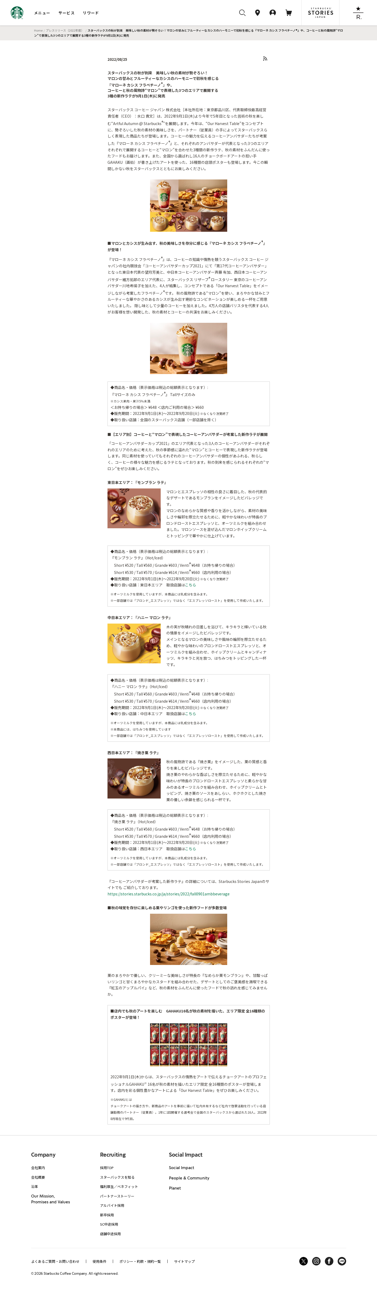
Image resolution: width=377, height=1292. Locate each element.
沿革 (34, 1186)
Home (38, 30)
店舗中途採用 (110, 1233)
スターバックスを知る (117, 1177)
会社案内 (38, 1167)
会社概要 (38, 1177)
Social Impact (181, 1168)
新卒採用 (107, 1214)
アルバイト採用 (112, 1205)
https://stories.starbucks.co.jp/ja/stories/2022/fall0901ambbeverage (168, 893)
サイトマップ (184, 1261)
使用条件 (99, 1261)
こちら (190, 584)
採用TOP (107, 1167)
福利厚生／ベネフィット (119, 1186)
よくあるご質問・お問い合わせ (55, 1261)
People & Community (189, 1178)
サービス (67, 12)
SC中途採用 (109, 1224)
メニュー (42, 12)
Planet (175, 1188)
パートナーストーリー (117, 1196)
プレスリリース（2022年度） (65, 30)
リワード (91, 12)
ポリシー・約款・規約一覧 (140, 1261)
